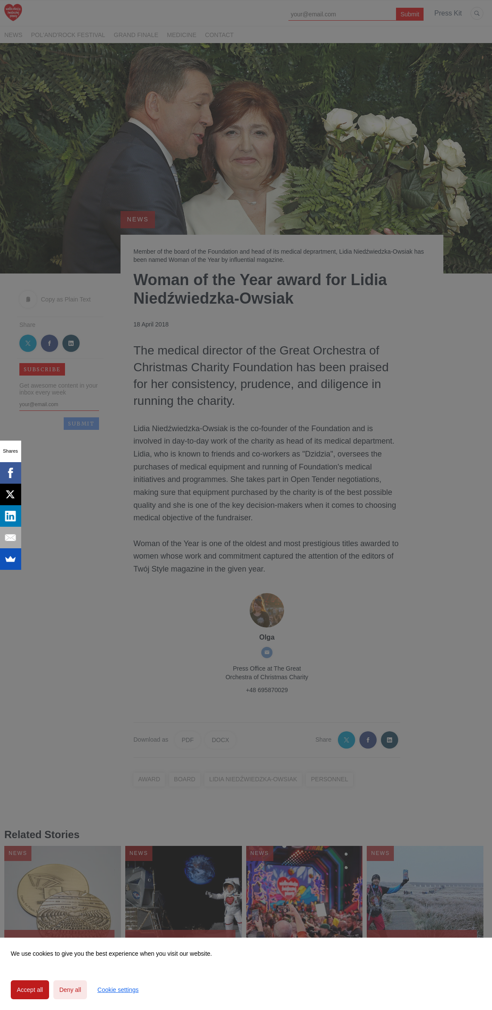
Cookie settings (118, 989)
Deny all (70, 989)
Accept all (30, 989)
